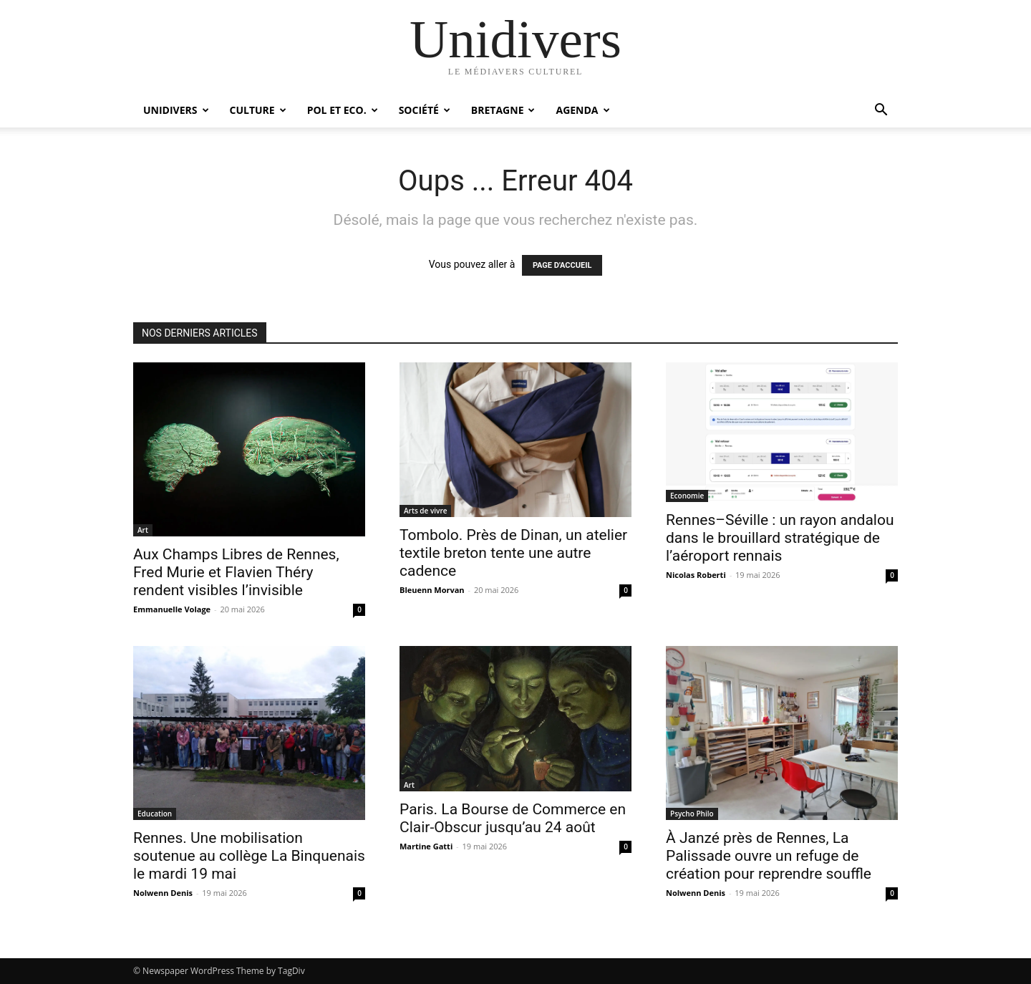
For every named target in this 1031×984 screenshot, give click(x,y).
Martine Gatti (426, 846)
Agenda (582, 110)
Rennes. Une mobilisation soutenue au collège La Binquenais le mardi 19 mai (249, 855)
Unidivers (176, 110)
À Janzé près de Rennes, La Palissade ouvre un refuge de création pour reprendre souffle (768, 855)
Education (154, 814)
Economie (687, 496)
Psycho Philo (692, 814)
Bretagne (503, 110)
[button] (880, 111)
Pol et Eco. (342, 110)
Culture (258, 110)
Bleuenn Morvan (432, 589)
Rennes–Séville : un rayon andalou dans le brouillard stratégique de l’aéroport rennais (780, 537)
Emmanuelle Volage (171, 609)
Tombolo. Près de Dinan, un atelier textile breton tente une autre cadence (513, 552)
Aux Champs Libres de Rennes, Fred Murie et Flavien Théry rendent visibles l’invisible (236, 572)
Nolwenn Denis (163, 892)
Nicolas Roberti (696, 574)
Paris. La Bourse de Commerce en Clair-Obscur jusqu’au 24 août (513, 818)
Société (424, 110)
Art (142, 530)
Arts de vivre (425, 511)
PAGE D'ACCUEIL (562, 265)
